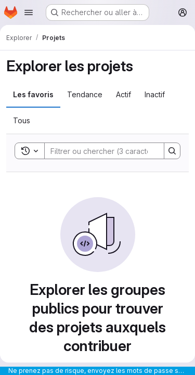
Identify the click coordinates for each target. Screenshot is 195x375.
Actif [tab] (123, 94)
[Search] (112, 151)
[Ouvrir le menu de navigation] (28, 12)
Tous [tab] (21, 120)
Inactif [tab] (155, 94)
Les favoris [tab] (33, 94)
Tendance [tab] (84, 94)
